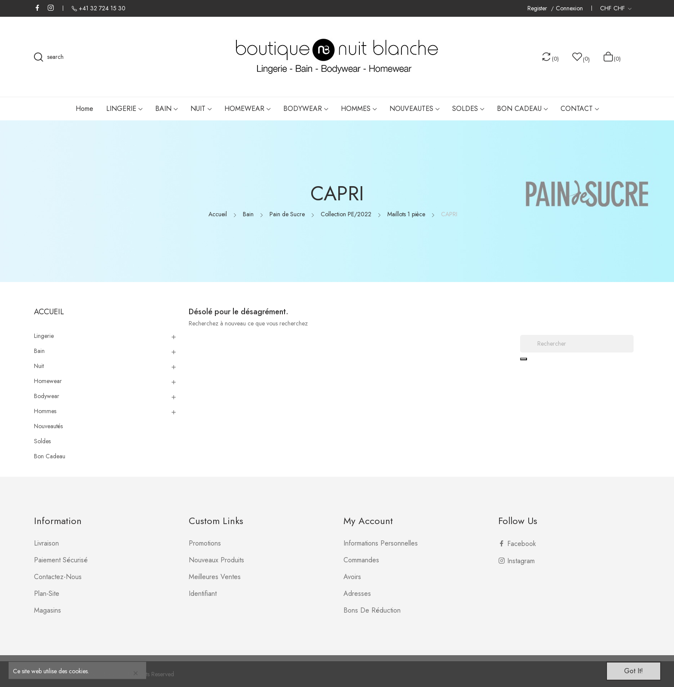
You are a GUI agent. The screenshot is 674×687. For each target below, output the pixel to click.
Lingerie (44, 335)
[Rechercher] (577, 344)
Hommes (45, 411)
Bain (39, 351)
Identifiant (203, 593)
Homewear (48, 381)
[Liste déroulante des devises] (615, 8)
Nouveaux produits (216, 560)
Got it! (633, 671)
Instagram (50, 7)
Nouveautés (48, 426)
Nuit (39, 366)
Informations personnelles (380, 543)
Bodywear (46, 396)
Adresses (357, 593)
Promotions (205, 543)
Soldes (42, 441)
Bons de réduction (372, 610)
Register (538, 8)
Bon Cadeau (49, 456)
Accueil (49, 312)
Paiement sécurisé (61, 560)
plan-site (46, 593)
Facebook (37, 7)
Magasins (47, 610)
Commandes (361, 560)
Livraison (46, 543)
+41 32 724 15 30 (102, 8)
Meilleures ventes (215, 577)
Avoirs (352, 577)
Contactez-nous (58, 577)
